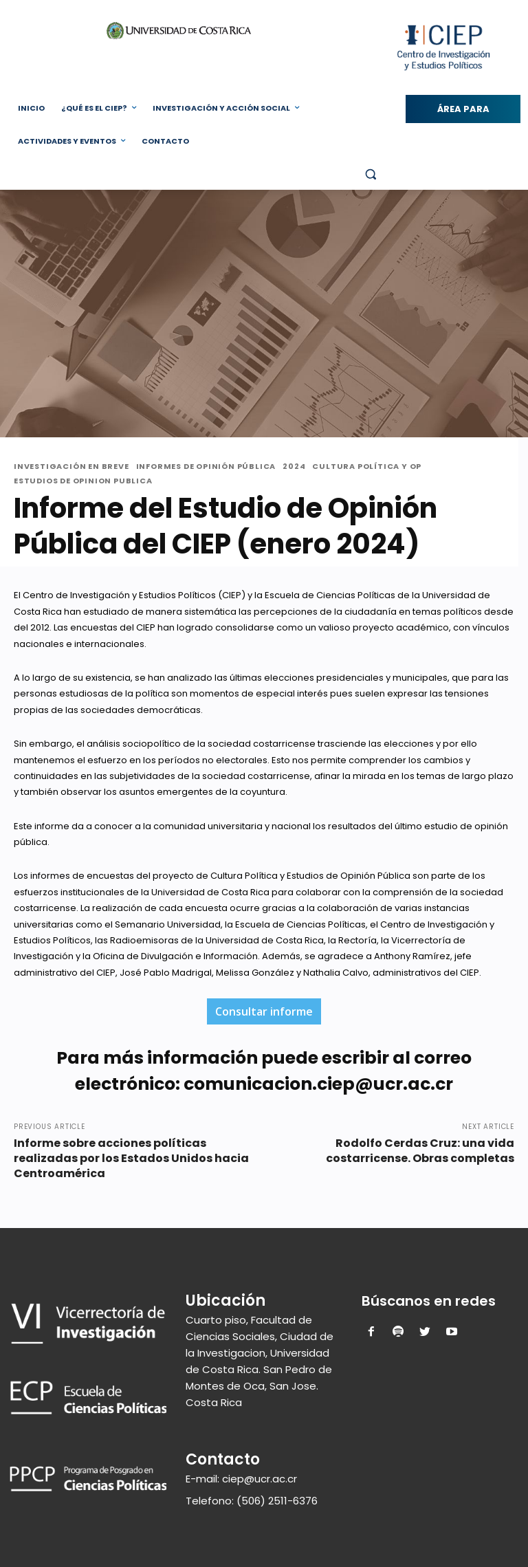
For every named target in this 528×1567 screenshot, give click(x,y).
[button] (370, 174)
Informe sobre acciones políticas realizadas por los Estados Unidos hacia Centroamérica (131, 1158)
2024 (294, 466)
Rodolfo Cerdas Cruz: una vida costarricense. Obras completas (420, 1150)
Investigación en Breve (71, 466)
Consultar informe (264, 1011)
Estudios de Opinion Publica (83, 481)
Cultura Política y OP (366, 466)
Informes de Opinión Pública (206, 466)
